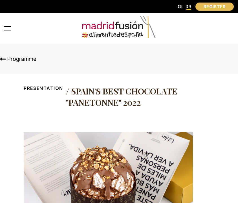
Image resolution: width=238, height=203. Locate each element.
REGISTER (215, 6)
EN (188, 6)
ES (180, 6)
